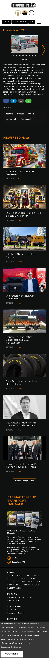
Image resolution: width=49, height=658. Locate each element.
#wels (31, 114)
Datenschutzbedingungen (11, 647)
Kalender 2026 (13, 601)
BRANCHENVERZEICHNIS (18, 585)
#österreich (11, 119)
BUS (31, 22)
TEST (15, 579)
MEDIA (10, 573)
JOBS (38, 582)
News (20, 179)
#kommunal (25, 119)
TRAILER (35, 576)
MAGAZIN (36, 585)
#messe (20, 114)
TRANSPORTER (19, 22)
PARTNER (12, 619)
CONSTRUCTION (27, 579)
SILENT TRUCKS (14, 588)
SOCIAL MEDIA (14, 607)
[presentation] (43, 50)
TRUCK (6, 22)
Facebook (11, 610)
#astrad (9, 114)
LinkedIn (21, 613)
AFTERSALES (13, 582)
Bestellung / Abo (19, 562)
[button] (13, 56)
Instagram (11, 613)
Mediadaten (17, 558)
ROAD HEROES (27, 582)
